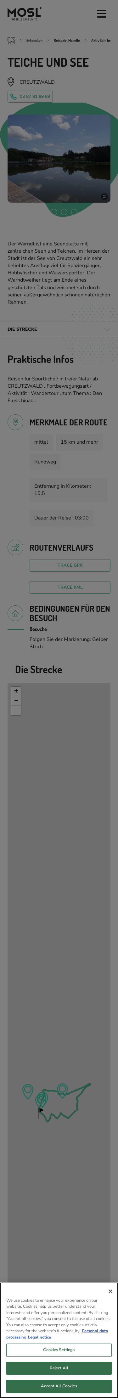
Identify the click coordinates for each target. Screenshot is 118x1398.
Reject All (59, 1370)
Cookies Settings (59, 1351)
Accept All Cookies (59, 1388)
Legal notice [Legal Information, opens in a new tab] (39, 1339)
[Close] (110, 1293)
